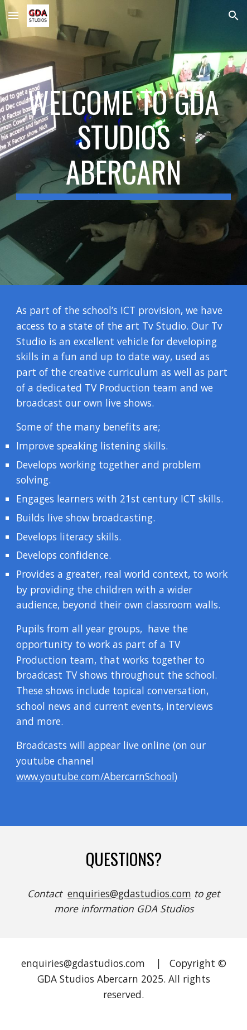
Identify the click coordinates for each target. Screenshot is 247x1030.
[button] (13, 15)
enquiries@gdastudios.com (129, 893)
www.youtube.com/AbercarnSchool (95, 776)
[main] (123, 142)
